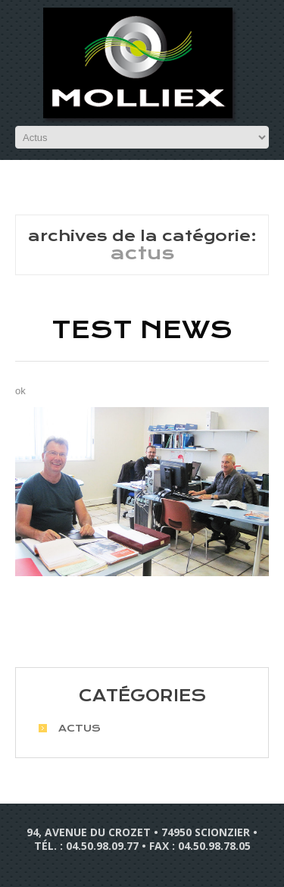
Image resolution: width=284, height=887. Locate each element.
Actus (79, 728)
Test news (142, 329)
